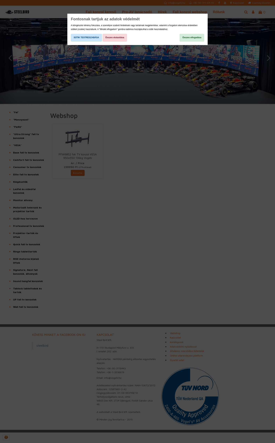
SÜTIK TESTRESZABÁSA (86, 37)
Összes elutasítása (114, 37)
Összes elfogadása (191, 37)
